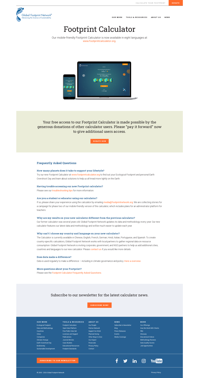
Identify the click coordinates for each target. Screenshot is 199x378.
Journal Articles (68, 339)
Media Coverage (120, 336)
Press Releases (120, 330)
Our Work (113, 17)
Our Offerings (145, 324)
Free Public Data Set (70, 330)
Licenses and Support (70, 333)
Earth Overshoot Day (44, 342)
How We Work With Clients (149, 327)
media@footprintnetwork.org (118, 202)
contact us (95, 249)
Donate (176, 3)
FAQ (141, 330)
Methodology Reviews (148, 339)
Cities (39, 333)
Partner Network (94, 327)
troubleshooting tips (62, 190)
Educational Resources (71, 345)
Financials (92, 342)
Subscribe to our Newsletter (56, 359)
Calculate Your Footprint (150, 3)
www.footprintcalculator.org (99, 41)
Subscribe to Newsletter (122, 324)
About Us (152, 17)
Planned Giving (94, 333)
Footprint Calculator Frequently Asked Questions (76, 272)
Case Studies (67, 342)
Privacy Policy (93, 345)
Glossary (143, 333)
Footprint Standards (69, 348)
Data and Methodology (45, 327)
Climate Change (42, 339)
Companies (41, 336)
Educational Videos (147, 336)
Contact (91, 348)
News (163, 17)
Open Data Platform (69, 327)
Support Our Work (95, 330)
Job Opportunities (146, 345)
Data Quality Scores (147, 342)
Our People (92, 324)
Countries (40, 330)
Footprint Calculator (69, 324)
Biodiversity (41, 345)
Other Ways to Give (95, 336)
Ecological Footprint (44, 324)
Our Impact (92, 339)
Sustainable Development (46, 348)
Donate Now (99, 141)
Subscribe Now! (99, 305)
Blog (116, 327)
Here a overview (132, 261)
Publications (67, 336)
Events (116, 333)
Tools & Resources (133, 17)
